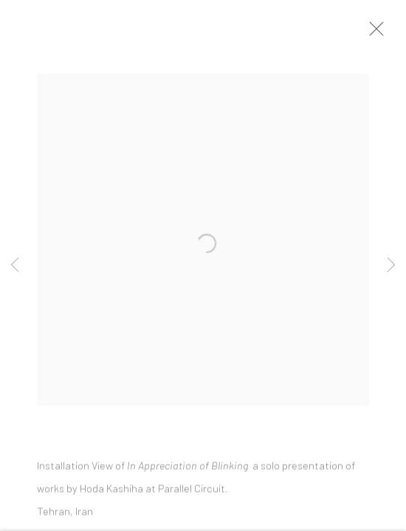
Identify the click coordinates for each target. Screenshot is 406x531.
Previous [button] (15, 265)
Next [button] (391, 265)
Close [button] (376, 33)
